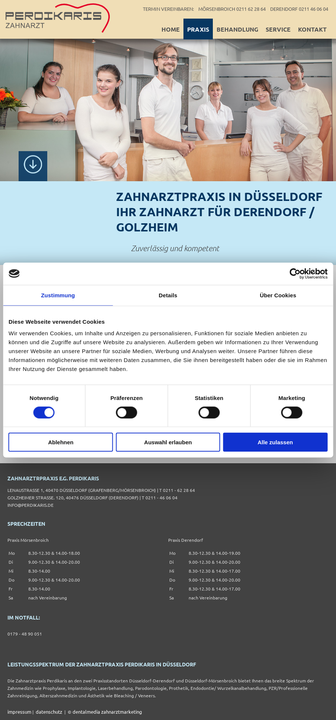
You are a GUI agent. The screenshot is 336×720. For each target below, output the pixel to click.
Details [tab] (168, 295)
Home (170, 29)
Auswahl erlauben (168, 442)
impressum (19, 711)
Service (278, 29)
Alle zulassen (275, 442)
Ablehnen (60, 442)
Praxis (198, 29)
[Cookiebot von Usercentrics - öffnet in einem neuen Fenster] (294, 273)
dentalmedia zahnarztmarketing (107, 711)
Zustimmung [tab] (58, 295)
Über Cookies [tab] (278, 295)
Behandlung (237, 29)
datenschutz (49, 711)
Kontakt (312, 29)
